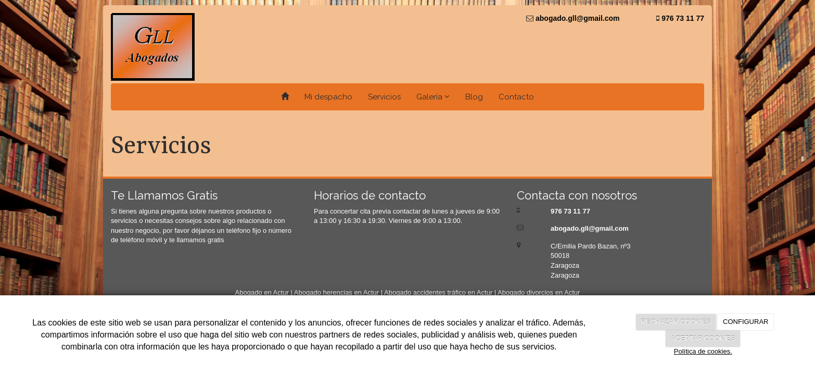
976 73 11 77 (681, 18)
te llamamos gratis (196, 240)
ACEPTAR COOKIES (703, 338)
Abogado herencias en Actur (336, 292)
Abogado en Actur (262, 292)
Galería (433, 97)
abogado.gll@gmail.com (576, 18)
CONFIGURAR (745, 322)
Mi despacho (328, 97)
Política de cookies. (703, 351)
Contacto (516, 97)
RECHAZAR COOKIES (676, 322)
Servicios (384, 97)
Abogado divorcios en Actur (539, 292)
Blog (474, 97)
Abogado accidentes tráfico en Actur (438, 292)
